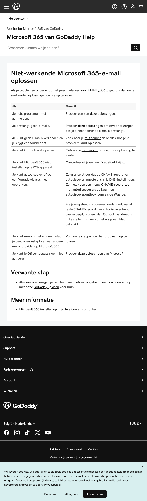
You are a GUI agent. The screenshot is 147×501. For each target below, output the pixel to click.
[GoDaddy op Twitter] (37, 434)
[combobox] (68, 48)
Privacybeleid (74, 449)
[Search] (135, 47)
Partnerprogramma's (18, 369)
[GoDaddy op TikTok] (27, 434)
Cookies (93, 449)
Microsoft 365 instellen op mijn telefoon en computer (57, 309)
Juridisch (54, 449)
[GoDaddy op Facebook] (6, 434)
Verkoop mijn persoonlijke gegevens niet (73, 457)
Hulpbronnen (12, 358)
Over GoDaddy (14, 337)
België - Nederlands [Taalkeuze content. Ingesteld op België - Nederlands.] (19, 423)
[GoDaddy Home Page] (20, 405)
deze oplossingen (102, 113)
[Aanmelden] (133, 7)
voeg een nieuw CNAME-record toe (103, 184)
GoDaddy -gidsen (46, 287)
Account (9, 380)
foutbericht (93, 138)
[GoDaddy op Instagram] (17, 434)
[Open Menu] (5, 6)
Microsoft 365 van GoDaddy (43, 28)
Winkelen (10, 390)
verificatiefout (105, 162)
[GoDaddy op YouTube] (48, 434)
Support (9, 348)
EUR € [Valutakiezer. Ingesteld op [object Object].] (136, 423)
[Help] (114, 6)
